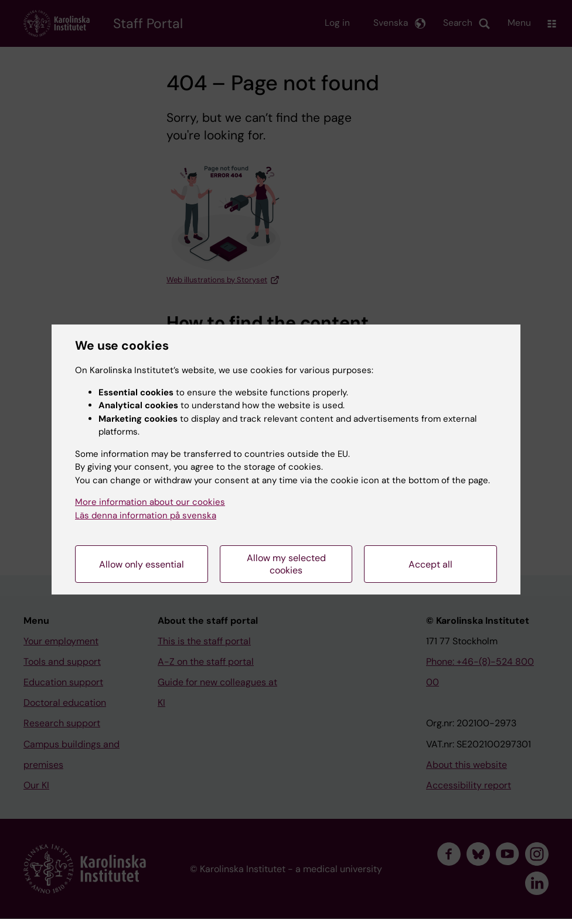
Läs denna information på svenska (145, 515)
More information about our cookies (150, 502)
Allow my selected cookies (286, 564)
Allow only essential (141, 564)
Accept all (430, 564)
